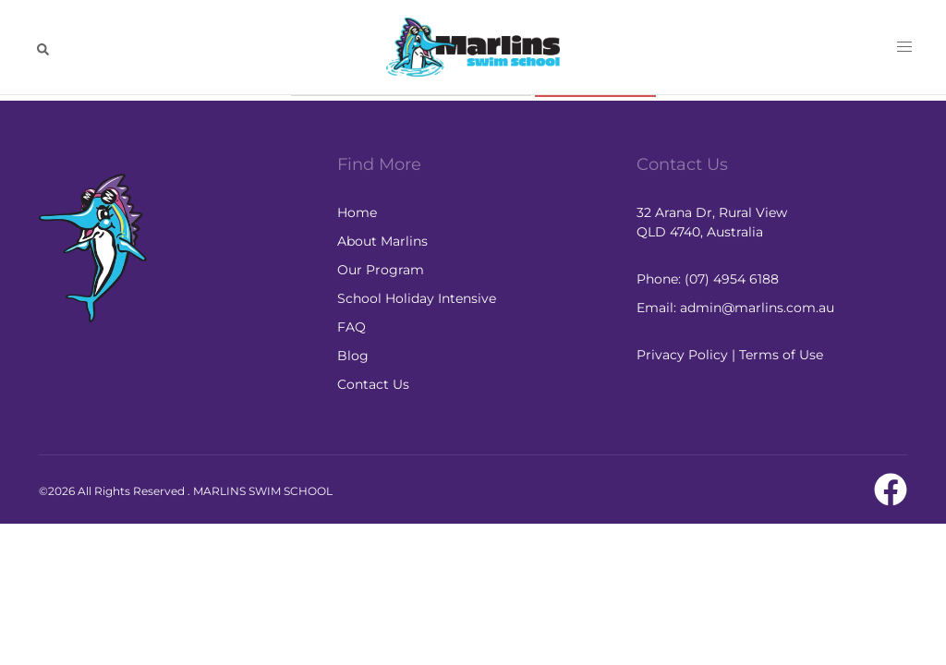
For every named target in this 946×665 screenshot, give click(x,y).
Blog (353, 355)
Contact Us (373, 384)
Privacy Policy (682, 354)
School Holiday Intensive (416, 298)
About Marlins (382, 241)
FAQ (351, 327)
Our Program (380, 269)
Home (357, 212)
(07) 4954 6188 (732, 279)
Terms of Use (781, 354)
